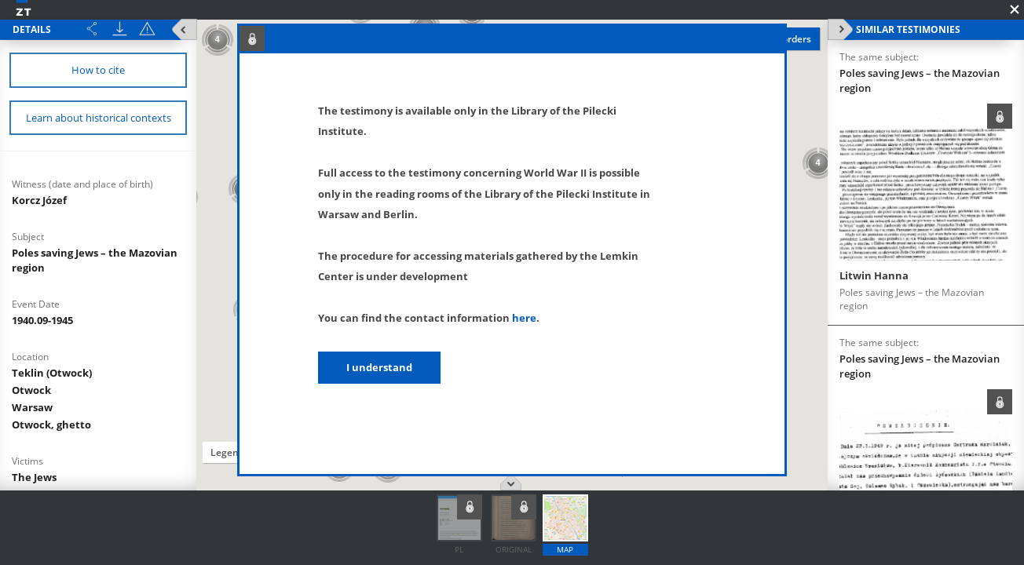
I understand (379, 367)
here (524, 318)
